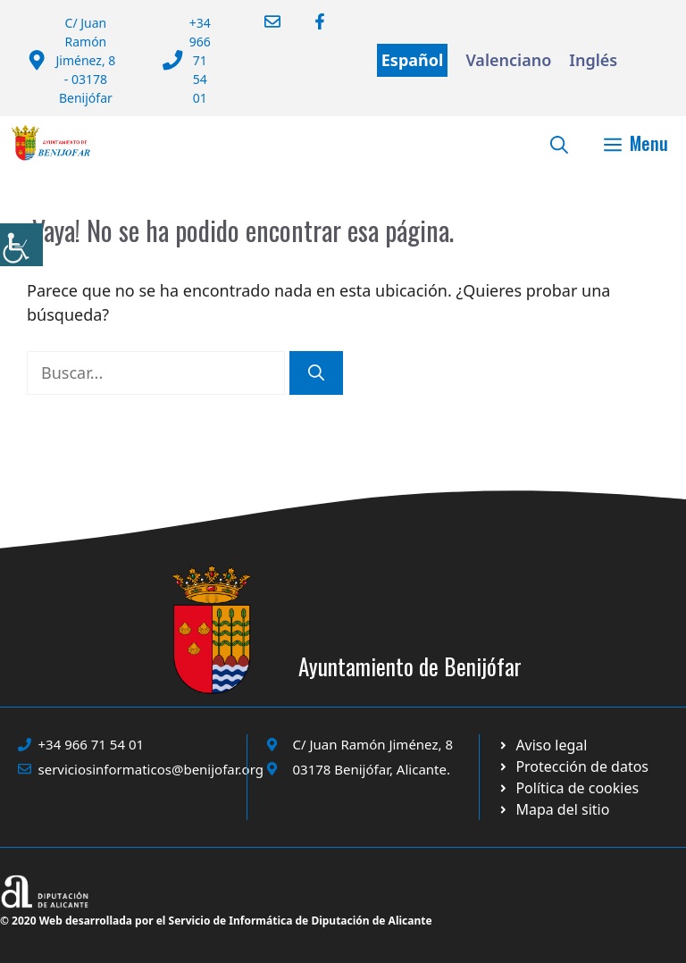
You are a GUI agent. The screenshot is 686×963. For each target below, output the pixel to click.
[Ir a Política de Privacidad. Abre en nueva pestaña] (543, 745)
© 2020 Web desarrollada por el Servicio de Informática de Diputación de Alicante (216, 920)
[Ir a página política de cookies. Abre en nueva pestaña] (573, 766)
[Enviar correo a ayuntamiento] (261, 21)
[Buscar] (316, 373)
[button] (559, 143)
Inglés (593, 60)
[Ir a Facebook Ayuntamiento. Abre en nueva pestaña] (308, 21)
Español (412, 60)
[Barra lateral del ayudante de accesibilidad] (21, 244)
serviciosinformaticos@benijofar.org (151, 769)
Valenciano (508, 60)
